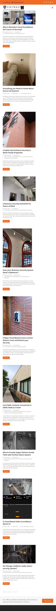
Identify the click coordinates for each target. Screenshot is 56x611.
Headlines (20, 411)
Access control (7, 346)
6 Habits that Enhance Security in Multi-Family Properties (17, 151)
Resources (6, 413)
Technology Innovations (20, 33)
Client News (13, 458)
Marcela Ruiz (17, 32)
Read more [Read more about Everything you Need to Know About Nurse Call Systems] (6, 104)
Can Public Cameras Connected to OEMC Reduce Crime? (17, 406)
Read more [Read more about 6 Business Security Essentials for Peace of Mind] (6, 221)
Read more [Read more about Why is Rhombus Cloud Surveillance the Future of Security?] (6, 46)
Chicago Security (7, 572)
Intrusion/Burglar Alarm (17, 156)
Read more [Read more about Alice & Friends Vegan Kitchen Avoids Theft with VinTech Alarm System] (6, 471)
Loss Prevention (25, 156)
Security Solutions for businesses (25, 210)
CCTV (22, 526)
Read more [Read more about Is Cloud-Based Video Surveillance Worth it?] (6, 537)
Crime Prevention (7, 156)
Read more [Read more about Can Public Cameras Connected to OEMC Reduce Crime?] (6, 424)
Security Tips (13, 346)
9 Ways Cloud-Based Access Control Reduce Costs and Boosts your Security (18, 340)
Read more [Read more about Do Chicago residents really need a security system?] (6, 583)
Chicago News (7, 276)
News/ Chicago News (27, 411)
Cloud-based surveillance (9, 33)
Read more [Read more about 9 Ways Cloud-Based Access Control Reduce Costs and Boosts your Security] (6, 357)
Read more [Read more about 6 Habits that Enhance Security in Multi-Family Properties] (6, 169)
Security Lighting (13, 158)
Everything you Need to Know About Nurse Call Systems (18, 89)
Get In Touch (47, 601)
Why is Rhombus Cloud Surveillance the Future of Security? (18, 28)
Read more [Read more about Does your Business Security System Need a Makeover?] (6, 289)
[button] (52, 7)
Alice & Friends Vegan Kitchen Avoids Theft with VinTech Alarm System (18, 453)
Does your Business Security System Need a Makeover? (18, 271)
